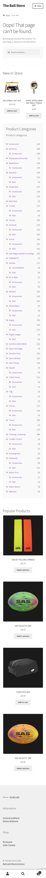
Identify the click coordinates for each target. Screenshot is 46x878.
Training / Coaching (17, 434)
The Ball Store (14, 5)
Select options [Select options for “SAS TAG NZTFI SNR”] (23, 636)
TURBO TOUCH (15, 439)
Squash (12, 368)
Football (12, 225)
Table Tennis (14, 377)
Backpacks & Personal (18, 158)
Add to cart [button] (12, 111)
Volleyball (13, 458)
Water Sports (14, 487)
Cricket (12, 206)
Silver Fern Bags (15, 348)
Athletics (13, 149)
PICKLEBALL (14, 306)
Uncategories (14, 453)
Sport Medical (15, 358)
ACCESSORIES (18, 268)
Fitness (12, 220)
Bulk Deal (13, 201)
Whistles (12, 491)
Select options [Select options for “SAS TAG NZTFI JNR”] (23, 768)
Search (23, 874)
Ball (14, 182)
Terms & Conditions (11, 818)
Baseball (12, 172)
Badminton (14, 163)
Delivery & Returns (10, 821)
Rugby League (15, 334)
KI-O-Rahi (13, 277)
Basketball (13, 187)
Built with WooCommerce (14, 864)
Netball (12, 291)
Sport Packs (14, 363)
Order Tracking (9, 845)
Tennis (12, 406)
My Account (7, 842)
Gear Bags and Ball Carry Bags (21, 253)
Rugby (11, 320)
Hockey (12, 263)
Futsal (11, 239)
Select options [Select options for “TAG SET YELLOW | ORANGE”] (23, 570)
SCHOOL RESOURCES (18, 344)
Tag (10, 391)
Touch (11, 420)
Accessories (14, 144)
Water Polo (14, 472)
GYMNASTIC (14, 258)
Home (8, 15)
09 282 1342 (14, 797)
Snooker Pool (14, 353)
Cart (36, 872)
